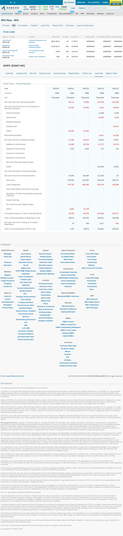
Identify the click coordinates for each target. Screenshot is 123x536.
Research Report (25, 308)
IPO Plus (25, 317)
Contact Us (7, 286)
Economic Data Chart (26, 337)
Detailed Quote (45, 257)
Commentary (92, 262)
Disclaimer (8, 305)
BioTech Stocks (26, 291)
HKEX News (68, 259)
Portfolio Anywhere (45, 321)
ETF (26, 294)
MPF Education (92, 308)
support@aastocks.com (15, 376)
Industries (26, 274)
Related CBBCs (46, 271)
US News (68, 360)
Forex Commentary (68, 284)
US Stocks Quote (68, 349)
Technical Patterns (46, 318)
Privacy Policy (7, 308)
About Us (7, 296)
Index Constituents (26, 277)
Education (8, 265)
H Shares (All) (25, 279)
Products (7, 262)
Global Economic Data (68, 366)
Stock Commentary (68, 275)
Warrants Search (68, 306)
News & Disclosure (46, 309)
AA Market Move (46, 312)
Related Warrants (45, 268)
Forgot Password (7, 281)
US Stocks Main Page (68, 346)
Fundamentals (46, 315)
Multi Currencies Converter (92, 268)
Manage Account (8, 278)
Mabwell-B (6, 45)
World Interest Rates (26, 339)
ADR (25, 325)
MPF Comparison (92, 305)
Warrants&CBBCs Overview (68, 296)
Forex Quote (92, 257)
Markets (92, 265)
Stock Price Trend (46, 289)
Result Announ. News (26, 305)
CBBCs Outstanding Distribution (68, 327)
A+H (25, 322)
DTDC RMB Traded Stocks (26, 271)
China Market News (68, 262)
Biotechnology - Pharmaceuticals (35, 46)
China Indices (25, 259)
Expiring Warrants (68, 312)
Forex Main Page (92, 254)
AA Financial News (68, 254)
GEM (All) (25, 285)
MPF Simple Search (92, 302)
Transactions (46, 295)
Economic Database (26, 334)
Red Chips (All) (26, 282)
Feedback (7, 284)
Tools (92, 289)
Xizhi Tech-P (6, 40)
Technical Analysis (46, 259)
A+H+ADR (26, 328)
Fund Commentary (68, 281)
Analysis (68, 354)
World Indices (25, 257)
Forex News (92, 259)
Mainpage (7, 254)
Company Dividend (26, 302)
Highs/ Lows (26, 268)
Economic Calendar (25, 331)
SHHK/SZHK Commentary (68, 278)
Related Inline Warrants (46, 274)
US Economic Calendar (68, 363)
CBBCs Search (68, 322)
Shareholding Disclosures (26, 319)
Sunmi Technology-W (10, 50)
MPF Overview (92, 299)
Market (68, 351)
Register (7, 275)
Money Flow (45, 301)
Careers (8, 299)
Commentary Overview (68, 272)
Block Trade (45, 298)
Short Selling (26, 299)
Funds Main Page (92, 278)
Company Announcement (26, 297)
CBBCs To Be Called (68, 330)
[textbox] (104, 8)
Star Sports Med (8, 56)
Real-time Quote (46, 254)
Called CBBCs (68, 336)
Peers (46, 304)
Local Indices (26, 254)
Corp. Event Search (25, 314)
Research (68, 286)
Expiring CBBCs (68, 333)
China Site (8, 257)
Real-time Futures (26, 262)
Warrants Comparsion (68, 309)
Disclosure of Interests (45, 306)
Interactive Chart (45, 262)
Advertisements (8, 302)
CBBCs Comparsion (68, 324)
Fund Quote (92, 281)
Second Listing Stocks (25, 288)
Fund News (92, 284)
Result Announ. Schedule (26, 311)
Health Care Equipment (37, 57)
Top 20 (25, 265)
